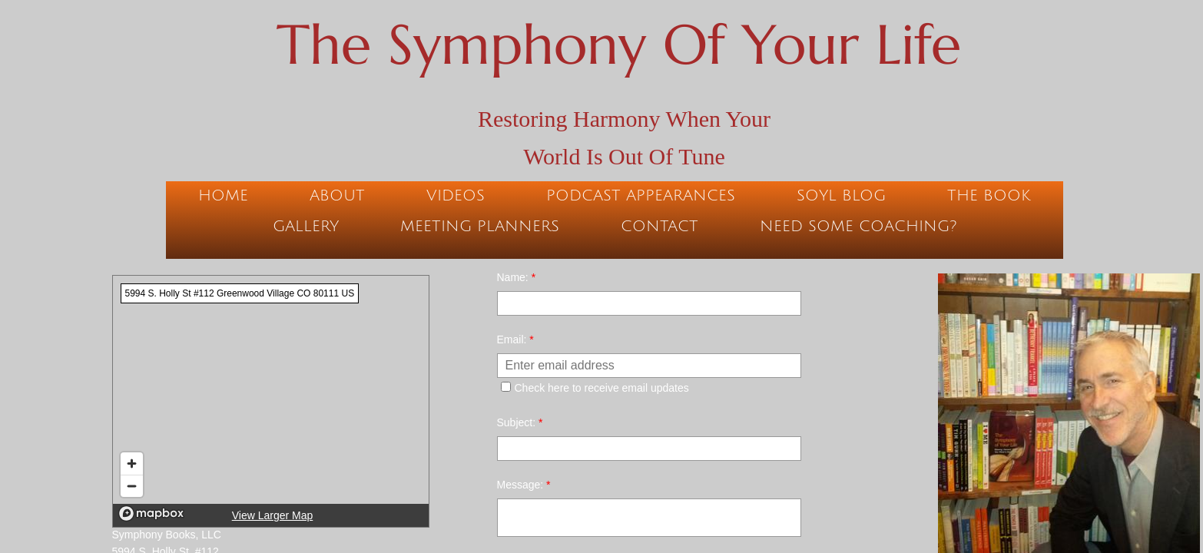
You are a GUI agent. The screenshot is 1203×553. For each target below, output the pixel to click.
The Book (988, 195)
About (337, 195)
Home (223, 195)
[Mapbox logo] (151, 513)
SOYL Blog (841, 195)
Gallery (306, 226)
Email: (515, 339)
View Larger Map (272, 515)
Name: (516, 277)
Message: (524, 484)
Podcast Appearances (640, 195)
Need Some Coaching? (858, 226)
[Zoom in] (132, 463)
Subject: (520, 422)
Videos (455, 195)
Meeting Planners (479, 226)
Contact (659, 226)
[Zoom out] (132, 486)
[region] (271, 401)
